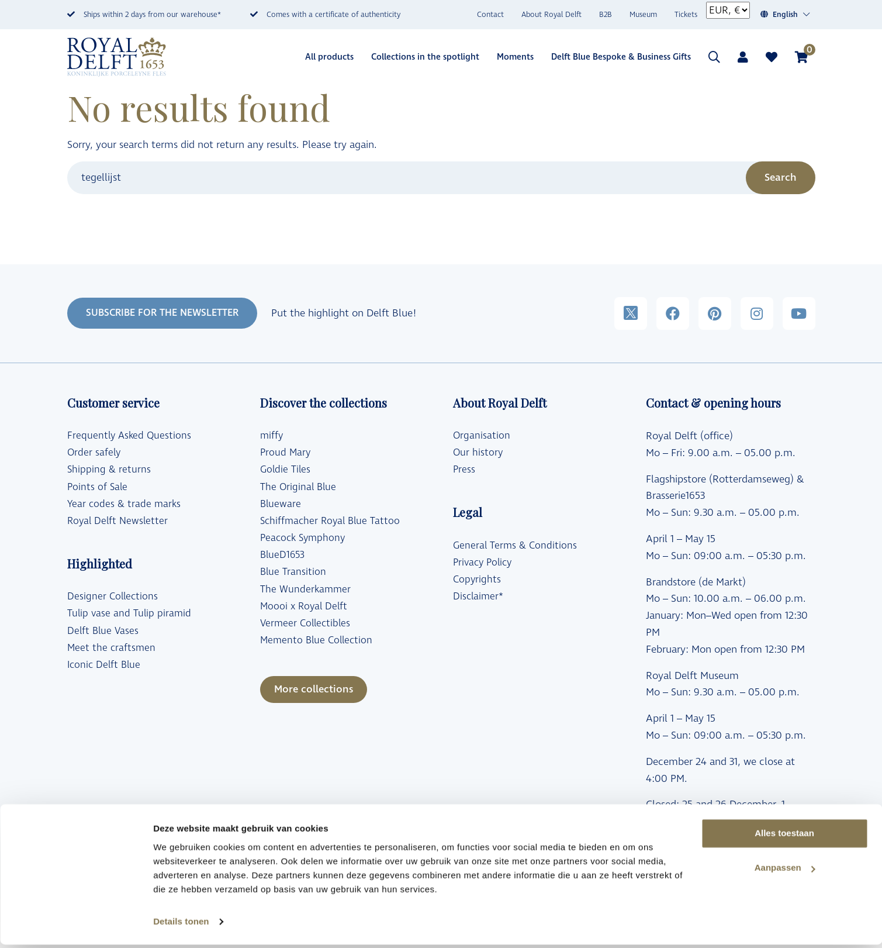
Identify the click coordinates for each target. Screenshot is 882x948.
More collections (313, 689)
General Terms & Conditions (515, 546)
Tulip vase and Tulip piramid (129, 613)
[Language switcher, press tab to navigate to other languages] (791, 15)
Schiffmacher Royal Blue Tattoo (330, 521)
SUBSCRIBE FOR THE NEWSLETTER (162, 313)
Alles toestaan (784, 837)
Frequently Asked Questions (129, 436)
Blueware (280, 504)
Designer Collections (112, 597)
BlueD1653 (282, 555)
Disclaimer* (478, 597)
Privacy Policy (482, 563)
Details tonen (181, 925)
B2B (605, 15)
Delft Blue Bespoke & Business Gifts (621, 57)
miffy (271, 436)
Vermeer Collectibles (305, 623)
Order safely (93, 453)
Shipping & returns (109, 470)
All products (329, 57)
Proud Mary (285, 453)
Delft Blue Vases (103, 631)
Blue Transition (293, 572)
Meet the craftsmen (111, 648)
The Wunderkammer (305, 589)
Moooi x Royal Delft (303, 606)
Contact (490, 15)
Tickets (686, 15)
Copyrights (477, 580)
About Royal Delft (551, 15)
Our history (478, 453)
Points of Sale (97, 487)
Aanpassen (785, 872)
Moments (515, 57)
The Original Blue (298, 487)
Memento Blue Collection (316, 640)
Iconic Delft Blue (103, 665)
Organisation (481, 436)
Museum (643, 15)
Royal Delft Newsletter (117, 521)
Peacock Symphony (302, 538)
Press (464, 470)
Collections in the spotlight (425, 57)
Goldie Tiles (285, 470)
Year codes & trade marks (124, 504)
